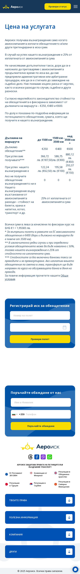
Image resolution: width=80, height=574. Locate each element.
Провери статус (58, 6)
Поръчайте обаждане (40, 426)
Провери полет (40, 339)
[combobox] (17, 414)
